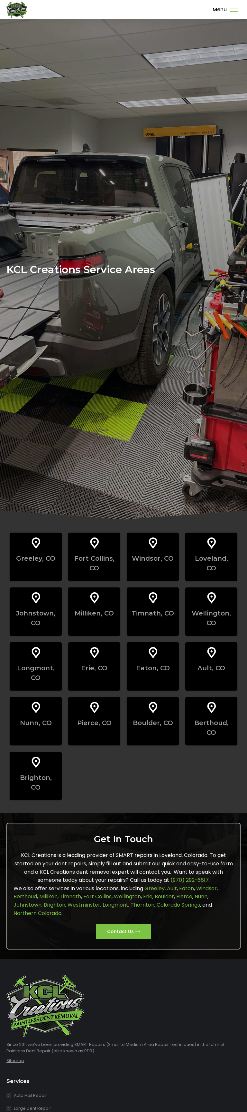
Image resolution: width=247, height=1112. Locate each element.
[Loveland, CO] (211, 543)
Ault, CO (211, 668)
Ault (172, 888)
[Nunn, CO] (35, 707)
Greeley (154, 888)
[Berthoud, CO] (211, 707)
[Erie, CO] (94, 652)
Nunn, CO (36, 723)
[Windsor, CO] (153, 543)
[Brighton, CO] (35, 762)
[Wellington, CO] (211, 598)
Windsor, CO (153, 558)
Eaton (186, 888)
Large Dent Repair (32, 1108)
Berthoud (25, 896)
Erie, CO (94, 668)
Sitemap (15, 1061)
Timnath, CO (153, 613)
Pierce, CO (94, 723)
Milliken (48, 896)
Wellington (127, 896)
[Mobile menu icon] (225, 10)
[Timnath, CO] (153, 598)
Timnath (70, 896)
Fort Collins (97, 896)
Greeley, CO (35, 558)
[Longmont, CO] (35, 652)
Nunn (201, 896)
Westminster (84, 905)
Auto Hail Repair (30, 1095)
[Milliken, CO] (94, 598)
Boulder (164, 896)
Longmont (115, 905)
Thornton (142, 905)
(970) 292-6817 (189, 880)
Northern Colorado (37, 913)
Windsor (206, 888)
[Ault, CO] (211, 652)
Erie (147, 896)
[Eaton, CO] (153, 652)
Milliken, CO (94, 613)
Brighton (54, 905)
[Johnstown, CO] (35, 598)
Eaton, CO (153, 668)
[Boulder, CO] (153, 707)
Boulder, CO (153, 723)
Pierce (184, 896)
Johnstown (27, 905)
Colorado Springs (178, 905)
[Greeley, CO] (35, 543)
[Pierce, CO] (94, 707)
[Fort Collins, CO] (94, 543)
